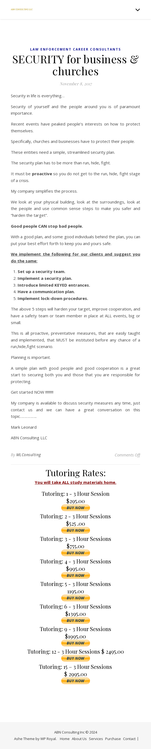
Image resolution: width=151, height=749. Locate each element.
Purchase (113, 738)
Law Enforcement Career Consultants (75, 49)
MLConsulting (28, 454)
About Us (79, 738)
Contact (129, 738)
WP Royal (48, 738)
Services (96, 738)
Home (65, 738)
